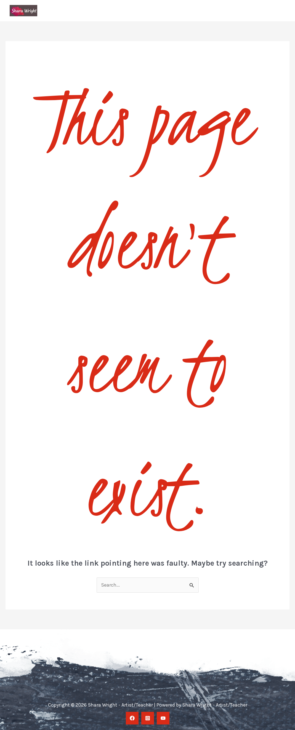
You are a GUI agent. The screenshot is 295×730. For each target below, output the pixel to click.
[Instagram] (147, 718)
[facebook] (132, 718)
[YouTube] (163, 718)
